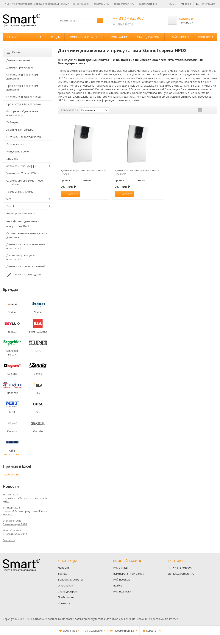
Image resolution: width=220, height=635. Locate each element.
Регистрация (205, 3)
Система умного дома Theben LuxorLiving (25, 182)
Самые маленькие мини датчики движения (26, 235)
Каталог (13, 37)
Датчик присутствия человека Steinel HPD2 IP (83, 172)
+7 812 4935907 (128, 18)
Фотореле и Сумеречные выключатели (22, 113)
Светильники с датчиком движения (22, 76)
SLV (8, 199)
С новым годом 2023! (15, 534)
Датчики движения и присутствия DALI (22, 223)
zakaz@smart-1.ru (124, 3)
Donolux (11, 206)
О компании (117, 37)
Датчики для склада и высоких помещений (25, 246)
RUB (173, 3)
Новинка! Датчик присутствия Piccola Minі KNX (25, 512)
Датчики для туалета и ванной (25, 266)
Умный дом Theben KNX (21, 173)
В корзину (70, 194)
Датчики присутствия (20, 67)
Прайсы (117, 585)
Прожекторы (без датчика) (23, 104)
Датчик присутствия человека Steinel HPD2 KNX (137, 172)
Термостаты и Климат (20, 191)
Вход (186, 3)
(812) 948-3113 (101, 3)
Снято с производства (23, 274)
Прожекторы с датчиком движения (22, 87)
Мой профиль (121, 579)
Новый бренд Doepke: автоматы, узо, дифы (25, 499)
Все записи (9, 540)
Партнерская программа (128, 573)
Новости (34, 37)
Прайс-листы (179, 37)
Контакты (205, 37)
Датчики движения (18, 60)
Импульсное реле (17, 151)
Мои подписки (122, 591)
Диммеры (12, 158)
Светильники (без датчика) (23, 97)
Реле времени (15, 144)
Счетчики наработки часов (23, 137)
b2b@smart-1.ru (148, 3)
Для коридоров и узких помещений (20, 257)
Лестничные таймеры (20, 129)
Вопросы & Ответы (84, 37)
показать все (11, 454)
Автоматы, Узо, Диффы (21, 166)
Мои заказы (120, 567)
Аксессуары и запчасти (20, 213)
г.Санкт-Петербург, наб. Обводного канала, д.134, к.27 (37, 3)
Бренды (54, 37)
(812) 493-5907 (81, 3)
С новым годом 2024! (15, 524)
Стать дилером (148, 37)
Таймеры (12, 122)
